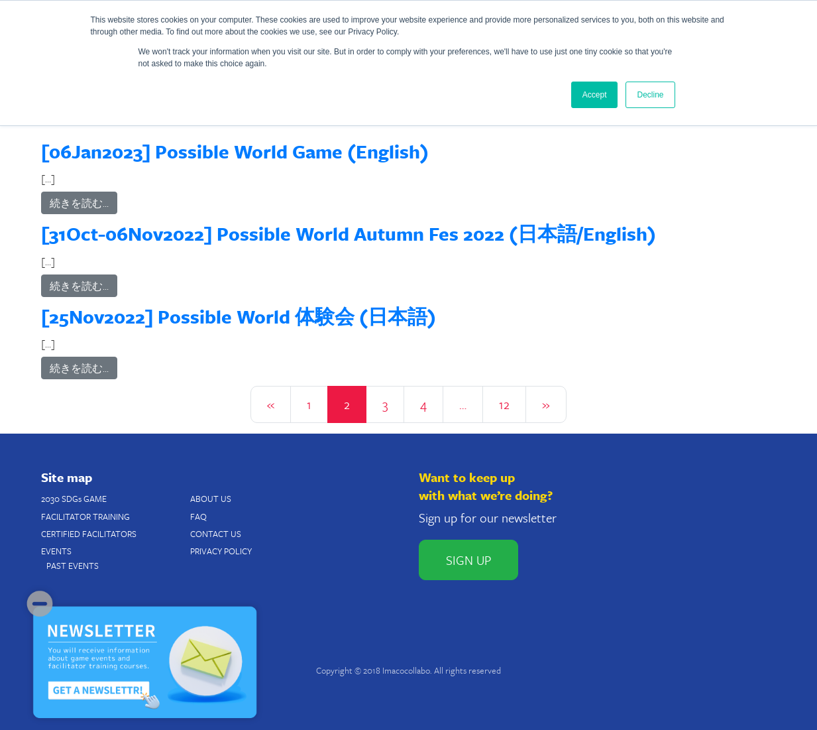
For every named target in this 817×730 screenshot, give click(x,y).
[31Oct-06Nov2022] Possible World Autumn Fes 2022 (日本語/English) (348, 233)
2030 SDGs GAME (74, 498)
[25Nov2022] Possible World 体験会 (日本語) (238, 316)
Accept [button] (594, 94)
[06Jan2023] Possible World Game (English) (235, 151)
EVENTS (56, 551)
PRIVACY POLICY (221, 551)
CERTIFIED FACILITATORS (88, 533)
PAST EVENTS (72, 565)
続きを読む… (79, 203)
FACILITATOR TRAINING (85, 516)
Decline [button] (650, 94)
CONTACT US (215, 533)
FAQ (198, 516)
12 (504, 404)
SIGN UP (468, 560)
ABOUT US (210, 498)
